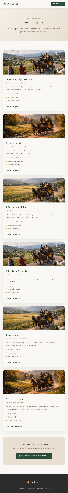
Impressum (40, 489)
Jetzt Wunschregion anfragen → (34, 456)
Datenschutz (30, 489)
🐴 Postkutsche (11, 4)
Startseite (21, 489)
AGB (47, 489)
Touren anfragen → (13, 107)
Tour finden (58, 4)
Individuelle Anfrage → (14, 426)
